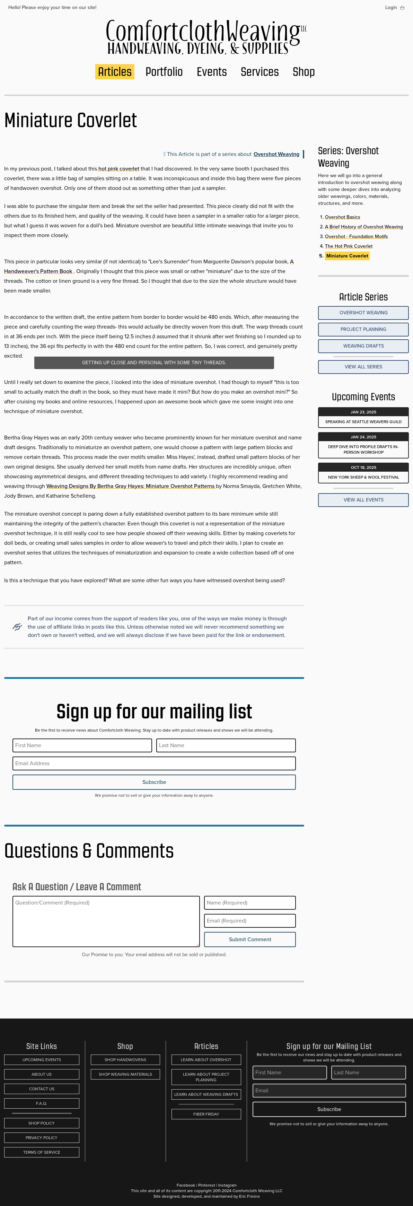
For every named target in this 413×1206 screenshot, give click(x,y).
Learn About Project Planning (206, 1077)
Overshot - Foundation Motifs (356, 236)
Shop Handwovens (125, 1060)
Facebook (186, 1185)
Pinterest (206, 1185)
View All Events (364, 500)
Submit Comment (250, 939)
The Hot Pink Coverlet (348, 246)
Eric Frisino (249, 1196)
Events (212, 71)
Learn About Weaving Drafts (206, 1094)
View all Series (363, 366)
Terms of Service (41, 1152)
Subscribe (154, 782)
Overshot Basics (342, 217)
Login (391, 7)
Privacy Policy (42, 1138)
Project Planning (363, 329)
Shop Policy (41, 1123)
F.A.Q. (41, 1103)
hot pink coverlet (118, 169)
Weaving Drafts (363, 346)
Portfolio (164, 71)
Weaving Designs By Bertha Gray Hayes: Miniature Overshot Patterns (131, 486)
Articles (115, 71)
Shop (304, 71)
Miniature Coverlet (347, 256)
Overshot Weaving (276, 154)
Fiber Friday (206, 1114)
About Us (42, 1074)
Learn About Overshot (206, 1060)
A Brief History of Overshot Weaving (364, 226)
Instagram (227, 1185)
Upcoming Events (42, 1060)
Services (260, 71)
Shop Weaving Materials (125, 1074)
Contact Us (41, 1089)
